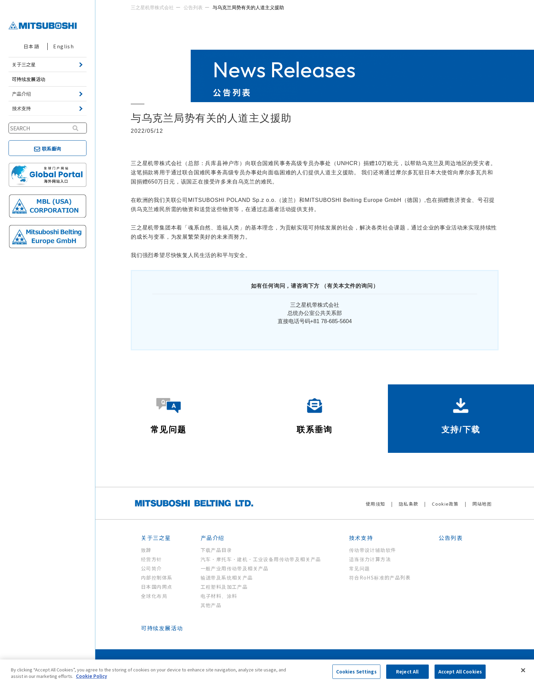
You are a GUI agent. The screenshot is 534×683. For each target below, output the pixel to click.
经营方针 (151, 559)
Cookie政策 (445, 504)
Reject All (407, 671)
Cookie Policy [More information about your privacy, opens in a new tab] (91, 676)
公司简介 (151, 568)
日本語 (31, 46)
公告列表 (450, 538)
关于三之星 (156, 538)
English (63, 46)
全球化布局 (154, 595)
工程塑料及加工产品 (224, 586)
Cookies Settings (356, 671)
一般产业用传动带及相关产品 (235, 568)
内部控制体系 (156, 577)
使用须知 (375, 504)
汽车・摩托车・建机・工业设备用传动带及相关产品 (261, 559)
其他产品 (211, 605)
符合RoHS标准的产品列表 (380, 577)
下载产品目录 (216, 549)
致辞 (146, 549)
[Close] (523, 670)
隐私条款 (408, 504)
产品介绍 (212, 538)
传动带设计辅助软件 (372, 549)
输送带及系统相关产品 (227, 577)
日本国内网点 (156, 586)
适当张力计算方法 (370, 559)
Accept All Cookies (460, 671)
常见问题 (359, 568)
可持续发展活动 (28, 79)
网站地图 (482, 504)
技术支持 (361, 538)
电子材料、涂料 (219, 595)
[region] (267, 671)
